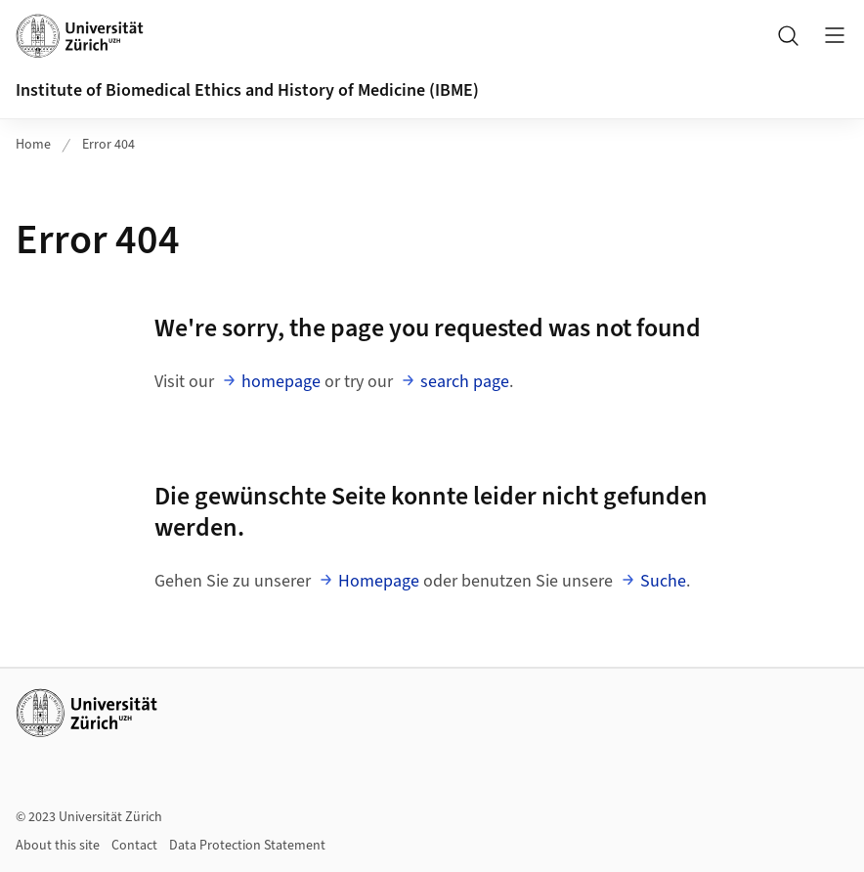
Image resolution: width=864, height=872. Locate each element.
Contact (134, 845)
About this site (58, 845)
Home (33, 144)
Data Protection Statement (247, 845)
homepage (281, 382)
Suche (663, 581)
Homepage (378, 581)
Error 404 (108, 144)
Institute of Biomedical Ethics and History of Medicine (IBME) (247, 90)
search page (464, 382)
